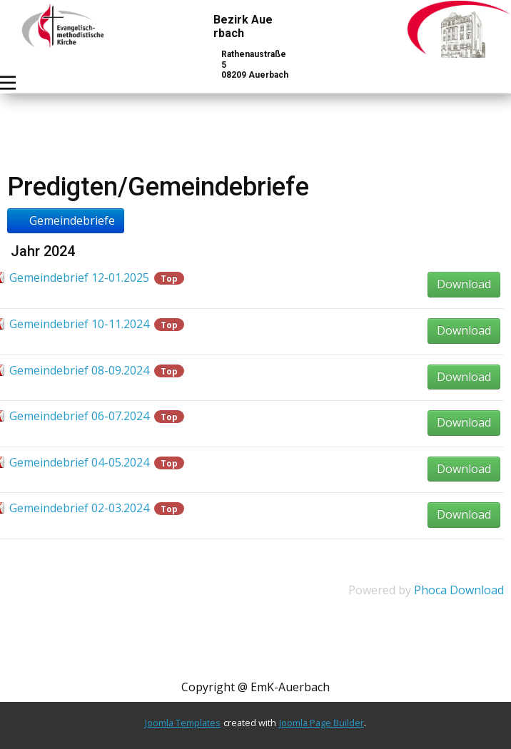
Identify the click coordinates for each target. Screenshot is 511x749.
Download (464, 284)
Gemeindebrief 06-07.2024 (79, 416)
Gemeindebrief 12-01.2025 (79, 277)
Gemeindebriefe (65, 220)
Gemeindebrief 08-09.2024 (79, 370)
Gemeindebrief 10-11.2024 (79, 324)
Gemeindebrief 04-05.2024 (79, 462)
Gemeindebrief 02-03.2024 (79, 508)
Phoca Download (459, 590)
